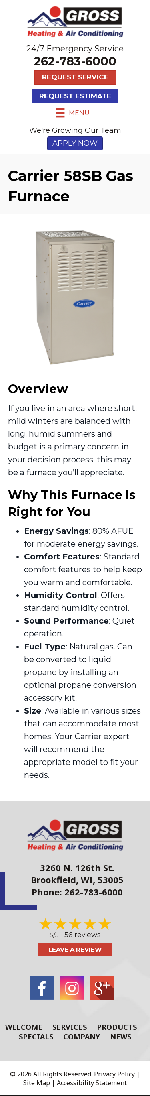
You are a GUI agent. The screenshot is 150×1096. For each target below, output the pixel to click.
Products (117, 1027)
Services (69, 1027)
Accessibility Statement (92, 1082)
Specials (36, 1036)
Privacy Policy (114, 1074)
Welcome (23, 1027)
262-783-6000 (75, 61)
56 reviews (82, 935)
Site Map (36, 1082)
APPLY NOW (75, 143)
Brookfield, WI (62, 880)
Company (81, 1036)
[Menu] (72, 112)
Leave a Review (75, 949)
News (120, 1036)
